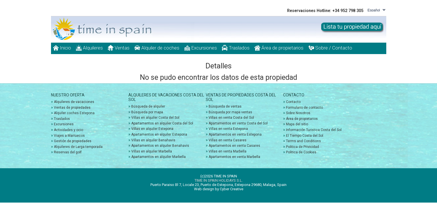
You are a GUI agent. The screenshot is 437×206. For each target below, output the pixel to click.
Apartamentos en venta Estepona (235, 134)
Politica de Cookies (301, 152)
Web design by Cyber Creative (218, 189)
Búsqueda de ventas (225, 106)
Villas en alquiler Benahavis (153, 140)
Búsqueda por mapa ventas (230, 112)
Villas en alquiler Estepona (152, 129)
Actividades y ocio (68, 130)
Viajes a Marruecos (69, 136)
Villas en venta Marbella (227, 151)
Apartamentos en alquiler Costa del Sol (162, 123)
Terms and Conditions (303, 141)
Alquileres (89, 48)
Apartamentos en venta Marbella (234, 157)
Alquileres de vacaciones (74, 102)
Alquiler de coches (156, 48)
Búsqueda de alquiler (148, 106)
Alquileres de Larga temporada (78, 147)
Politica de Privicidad (302, 147)
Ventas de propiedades (72, 108)
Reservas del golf (68, 152)
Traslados (236, 48)
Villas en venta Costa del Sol (231, 118)
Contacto (293, 102)
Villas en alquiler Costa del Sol (155, 118)
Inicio (62, 48)
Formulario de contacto (304, 108)
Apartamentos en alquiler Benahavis (160, 146)
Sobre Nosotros (298, 113)
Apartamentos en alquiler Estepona (159, 134)
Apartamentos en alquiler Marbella (158, 157)
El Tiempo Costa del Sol (304, 136)
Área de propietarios (278, 48)
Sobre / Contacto (330, 48)
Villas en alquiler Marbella (151, 151)
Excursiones (200, 48)
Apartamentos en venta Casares (234, 146)
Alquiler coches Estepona (74, 113)
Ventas (119, 48)
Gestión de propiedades (72, 141)
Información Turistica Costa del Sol (314, 130)
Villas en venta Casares (227, 140)
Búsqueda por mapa (147, 112)
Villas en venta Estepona (228, 129)
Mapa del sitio (297, 124)
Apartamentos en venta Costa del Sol (238, 123)
